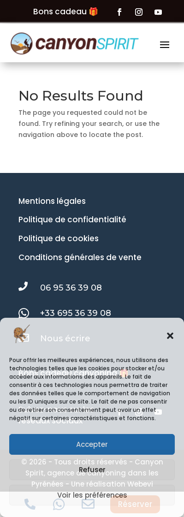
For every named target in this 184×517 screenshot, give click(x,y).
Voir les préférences (92, 495)
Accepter (92, 444)
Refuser (92, 470)
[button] (170, 335)
